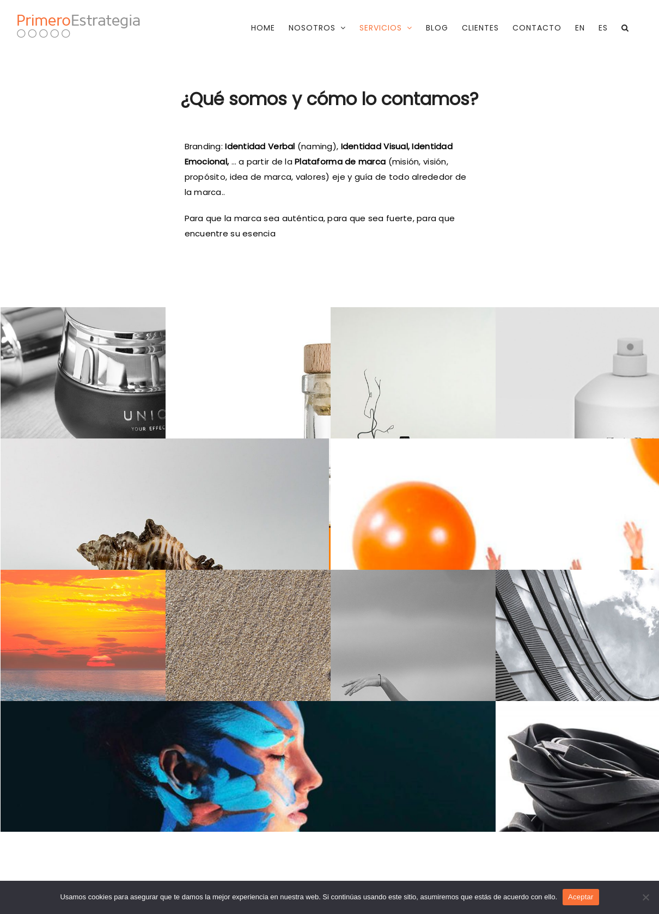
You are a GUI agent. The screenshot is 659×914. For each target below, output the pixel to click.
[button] (625, 28)
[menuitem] (580, 28)
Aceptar (581, 897)
